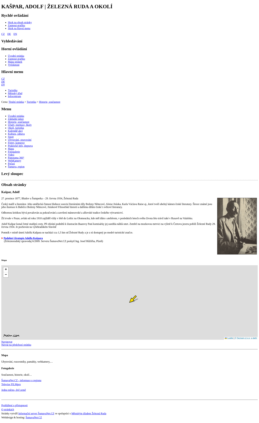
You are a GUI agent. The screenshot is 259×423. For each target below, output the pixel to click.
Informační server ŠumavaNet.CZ (36, 413)
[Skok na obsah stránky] (20, 22)
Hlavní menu (12, 72)
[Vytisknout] (13, 64)
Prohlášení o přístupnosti (14, 405)
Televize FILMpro (11, 384)
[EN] (3, 84)
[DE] (3, 81)
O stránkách (7, 409)
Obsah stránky (13, 184)
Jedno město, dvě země (13, 390)
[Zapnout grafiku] (16, 25)
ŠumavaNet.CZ (34, 417)
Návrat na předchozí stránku (16, 344)
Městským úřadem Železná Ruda (88, 413)
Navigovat (6, 341)
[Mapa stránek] (15, 61)
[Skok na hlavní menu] (19, 28)
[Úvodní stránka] (16, 55)
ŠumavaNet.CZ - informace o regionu (21, 380)
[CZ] (3, 78)
